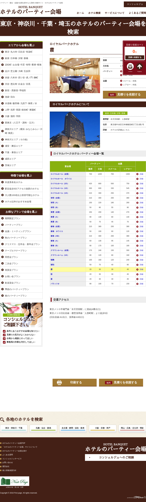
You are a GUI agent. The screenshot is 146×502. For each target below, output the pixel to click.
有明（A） (55, 203)
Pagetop (139, 71)
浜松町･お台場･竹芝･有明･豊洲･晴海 (23, 64)
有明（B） (55, 207)
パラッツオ (55, 284)
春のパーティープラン (16, 295)
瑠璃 (52, 260)
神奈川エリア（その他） (17, 139)
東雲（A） (55, 217)
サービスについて (115, 13)
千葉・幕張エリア (13, 152)
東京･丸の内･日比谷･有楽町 (19, 52)
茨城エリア (10, 165)
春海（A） (55, 241)
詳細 (141, 174)
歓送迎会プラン (12, 283)
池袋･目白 (10, 97)
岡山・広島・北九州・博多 (132, 428)
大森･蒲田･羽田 (12, 116)
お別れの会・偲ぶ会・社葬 (14, 482)
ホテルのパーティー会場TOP (13, 443)
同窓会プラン (11, 257)
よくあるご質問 (137, 13)
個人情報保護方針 (9, 470)
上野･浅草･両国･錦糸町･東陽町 (20, 109)
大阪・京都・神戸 (102, 428)
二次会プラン (11, 263)
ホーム (80, 13)
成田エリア (10, 159)
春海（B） (55, 246)
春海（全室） (56, 226)
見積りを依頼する (124, 94)
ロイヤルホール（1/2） (60, 188)
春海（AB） (55, 236)
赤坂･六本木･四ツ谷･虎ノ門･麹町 (21, 77)
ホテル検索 (94, 13)
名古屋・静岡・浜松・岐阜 (73, 428)
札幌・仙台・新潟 (43, 428)
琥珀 (52, 265)
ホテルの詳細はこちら (120, 130)
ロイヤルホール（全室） (60, 174)
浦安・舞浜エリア (13, 146)
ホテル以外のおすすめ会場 (18, 201)
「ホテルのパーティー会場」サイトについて (19, 447)
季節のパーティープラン (17, 289)
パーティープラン (13, 225)
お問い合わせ (7, 462)
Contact (130, 71)
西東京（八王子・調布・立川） (20, 122)
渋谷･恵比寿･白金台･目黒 (17, 84)
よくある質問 (7, 455)
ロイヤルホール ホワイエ (61, 179)
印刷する (76, 382)
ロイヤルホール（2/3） (60, 184)
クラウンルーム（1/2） (60, 255)
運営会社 (5, 466)
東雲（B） (55, 222)
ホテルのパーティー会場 (30, 10)
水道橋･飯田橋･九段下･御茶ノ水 (21, 103)
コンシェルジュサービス (12, 459)
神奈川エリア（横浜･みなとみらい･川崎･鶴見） (23, 131)
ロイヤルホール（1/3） (60, 193)
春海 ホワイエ (57, 231)
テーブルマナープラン (16, 250)
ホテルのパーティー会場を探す (14, 451)
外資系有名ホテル (13, 182)
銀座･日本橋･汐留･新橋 (115, 113)
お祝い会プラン (12, 276)
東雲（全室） (56, 212)
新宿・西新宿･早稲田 (15, 90)
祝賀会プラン (11, 270)
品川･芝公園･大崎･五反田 (17, 71)
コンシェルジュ (135, 4)
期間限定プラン (12, 218)
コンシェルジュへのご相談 (116, 457)
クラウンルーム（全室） (60, 250)
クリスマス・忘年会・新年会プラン (22, 244)
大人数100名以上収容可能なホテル (22, 195)
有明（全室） (56, 198)
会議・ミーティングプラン (18, 231)
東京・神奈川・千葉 (13, 428)
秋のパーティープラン (16, 237)
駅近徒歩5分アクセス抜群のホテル (22, 188)
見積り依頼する (134, 57)
